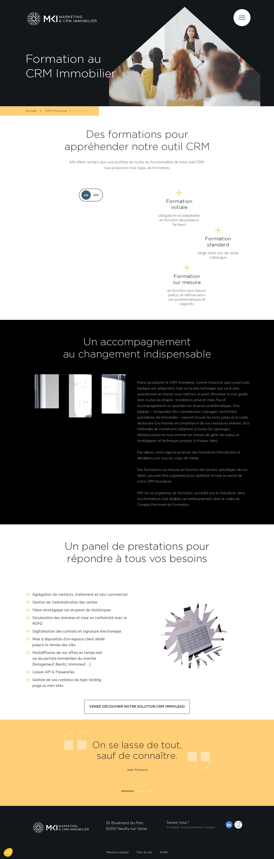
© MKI (164, 852)
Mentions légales (117, 852)
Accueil (30, 111)
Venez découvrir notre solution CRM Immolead (137, 706)
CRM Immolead (54, 111)
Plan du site (144, 852)
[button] (8, 852)
